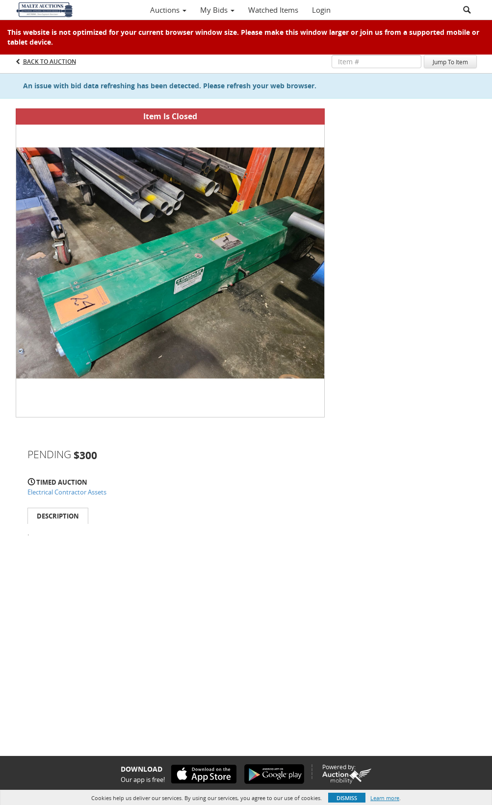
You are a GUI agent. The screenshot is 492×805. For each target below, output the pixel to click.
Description (58, 516)
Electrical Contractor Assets (66, 492)
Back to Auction (49, 61)
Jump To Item (450, 62)
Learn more (384, 798)
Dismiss (347, 798)
